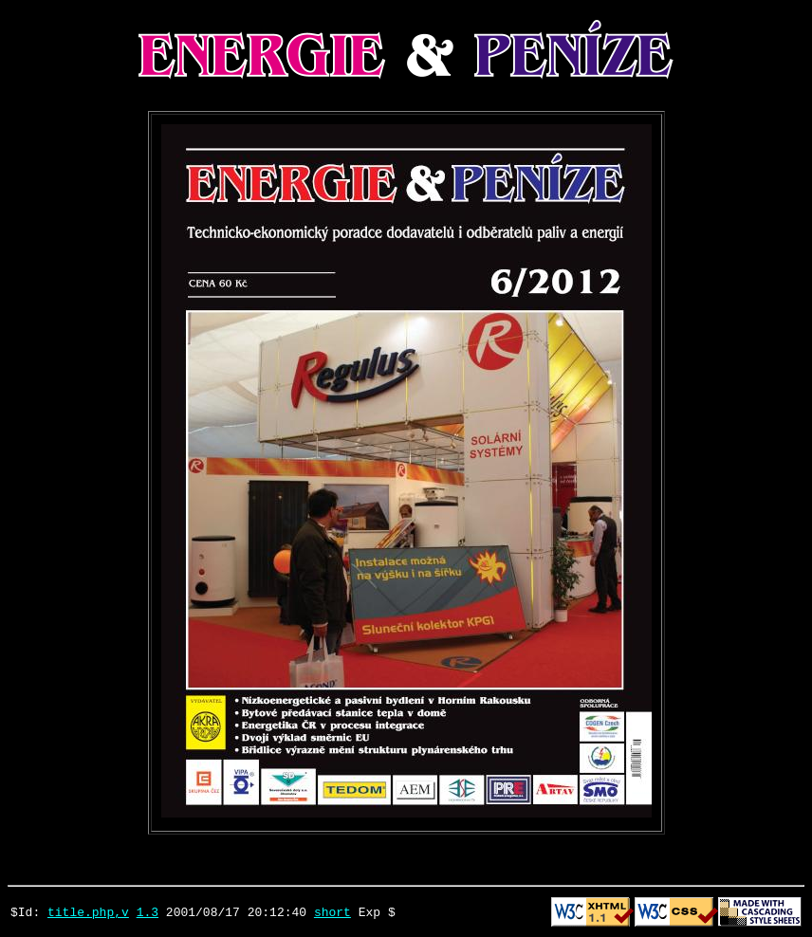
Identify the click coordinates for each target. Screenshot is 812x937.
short (332, 911)
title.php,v (88, 911)
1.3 (147, 911)
